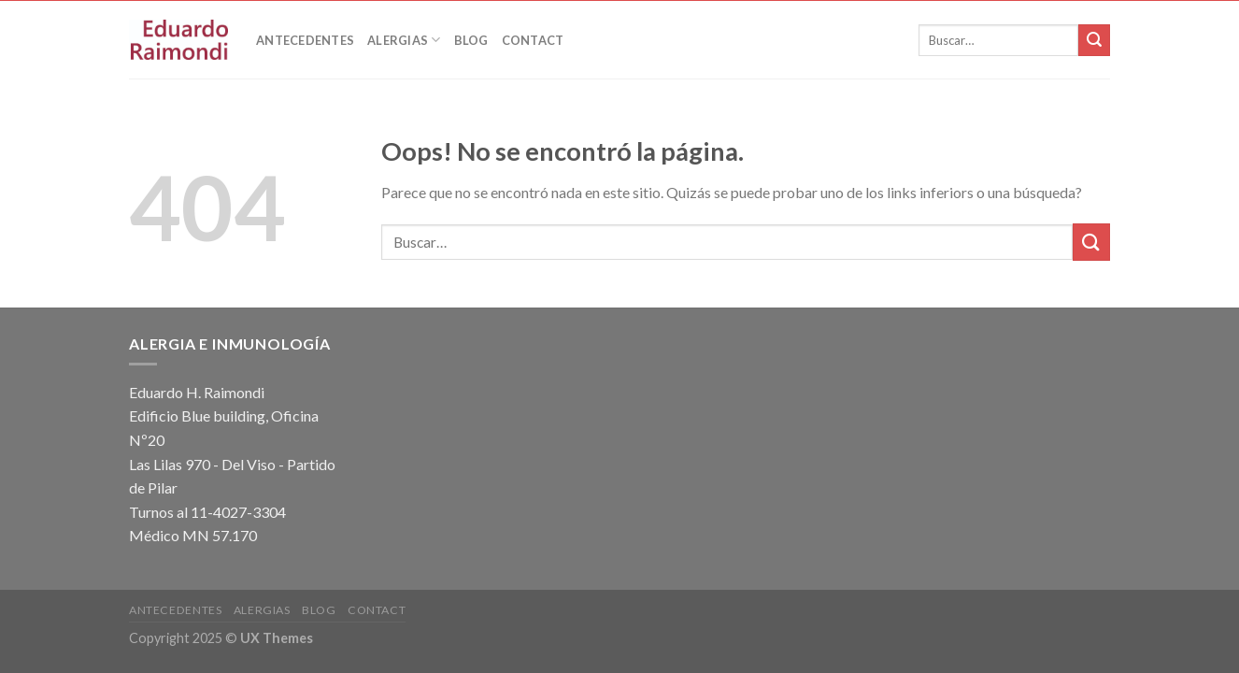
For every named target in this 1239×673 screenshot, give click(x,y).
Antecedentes (305, 40)
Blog (471, 40)
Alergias (404, 40)
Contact (533, 40)
